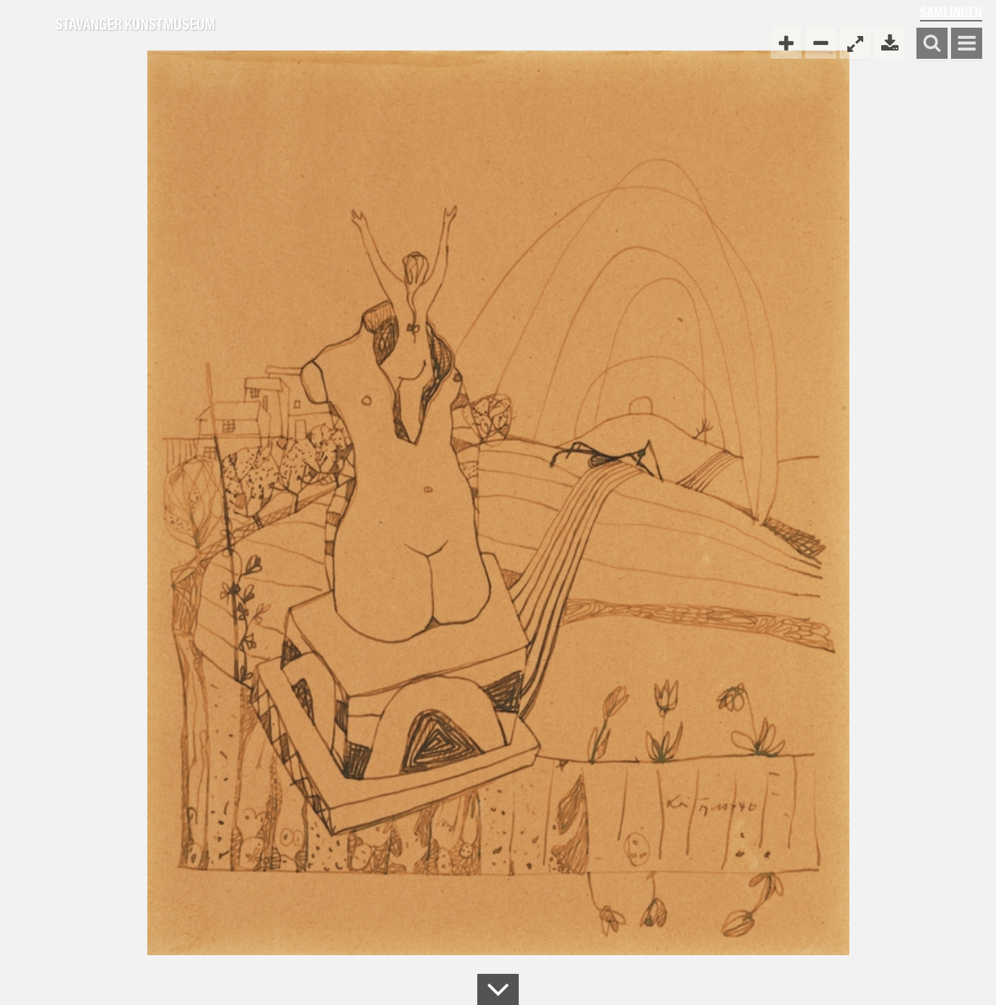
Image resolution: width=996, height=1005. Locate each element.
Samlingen (951, 11)
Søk (932, 44)
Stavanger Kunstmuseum (135, 24)
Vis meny (966, 44)
